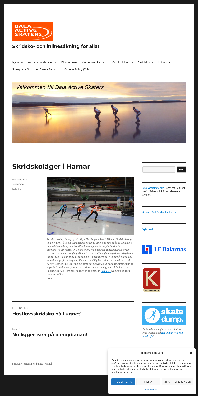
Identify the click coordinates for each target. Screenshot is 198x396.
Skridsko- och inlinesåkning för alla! (55, 46)
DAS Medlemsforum (153, 188)
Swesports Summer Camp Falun (34, 69)
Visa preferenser (177, 381)
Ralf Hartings (19, 179)
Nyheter (17, 62)
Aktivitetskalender (40, 62)
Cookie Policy (150, 389)
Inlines (162, 62)
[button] (191, 353)
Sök (181, 169)
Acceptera (123, 381)
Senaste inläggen (159, 212)
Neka (148, 381)
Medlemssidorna (93, 62)
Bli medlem (69, 62)
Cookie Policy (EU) (76, 69)
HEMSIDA (106, 271)
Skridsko (144, 62)
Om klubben (121, 62)
